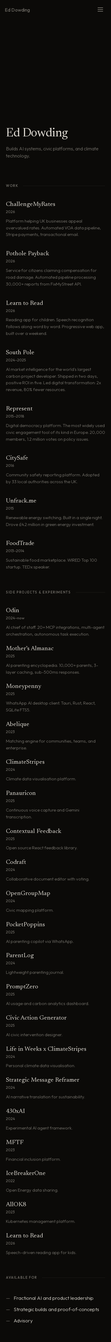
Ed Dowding (17, 10)
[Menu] (100, 10)
